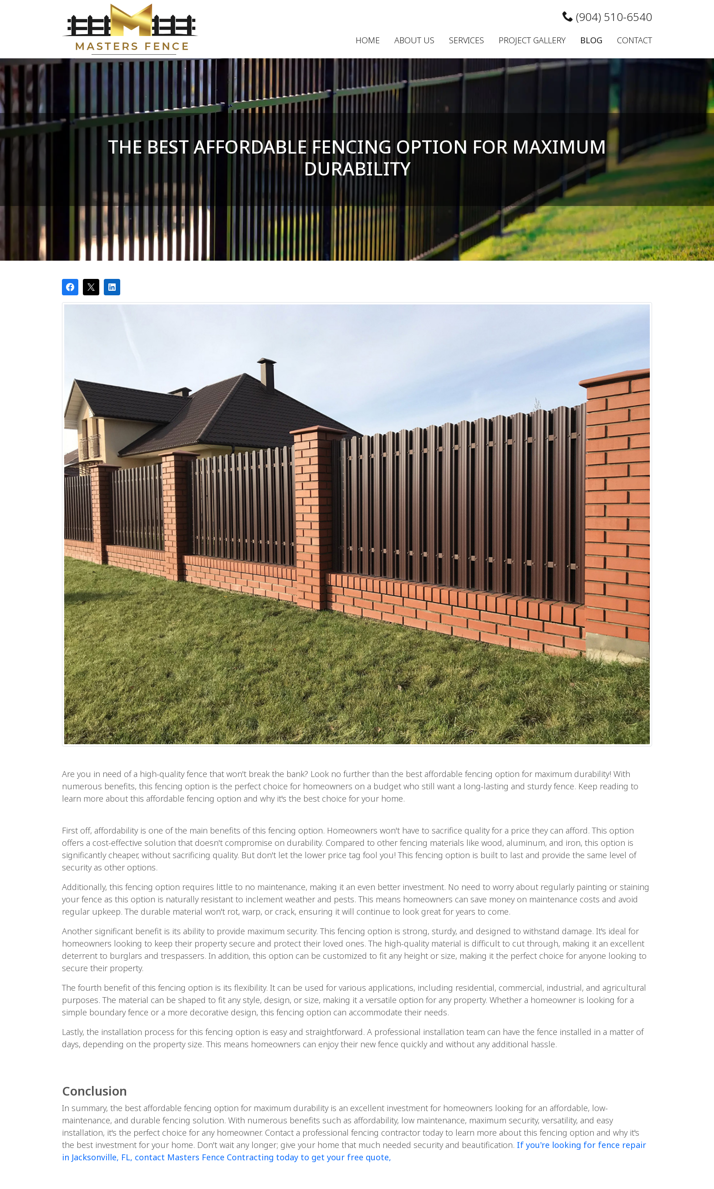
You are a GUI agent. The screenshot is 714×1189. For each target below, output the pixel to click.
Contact (634, 40)
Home (368, 40)
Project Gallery (532, 40)
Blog (591, 40)
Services (466, 40)
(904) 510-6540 (607, 16)
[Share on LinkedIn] (112, 287)
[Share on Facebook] (70, 287)
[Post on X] (91, 287)
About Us (414, 40)
